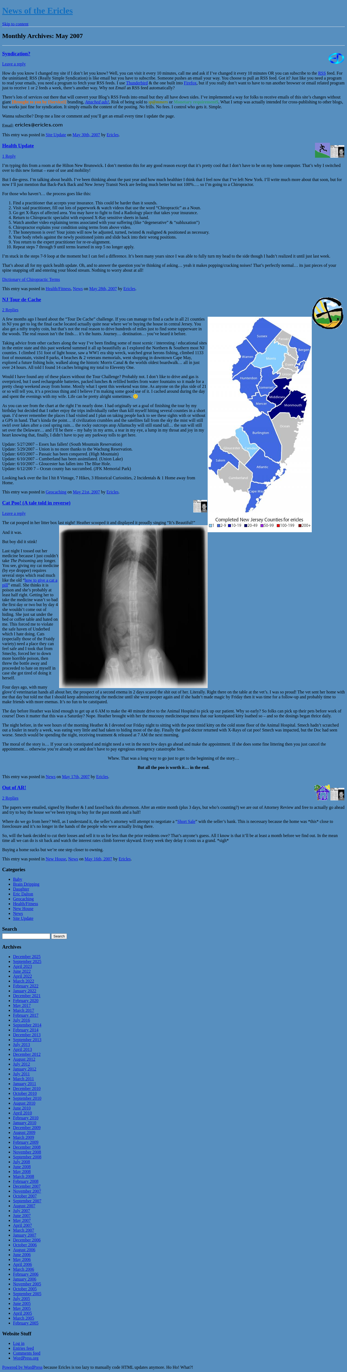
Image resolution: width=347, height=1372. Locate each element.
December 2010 (27, 1088)
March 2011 (23, 1078)
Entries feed (23, 1348)
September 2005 (27, 1293)
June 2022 (22, 971)
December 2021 (27, 995)
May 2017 (22, 1005)
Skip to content (15, 24)
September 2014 (27, 1025)
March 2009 (23, 1137)
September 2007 (27, 1201)
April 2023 (22, 966)
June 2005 (22, 1303)
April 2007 (22, 1225)
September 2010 (27, 1098)
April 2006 (22, 1264)
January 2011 (24, 1083)
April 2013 (22, 1049)
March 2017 (23, 1010)
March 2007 (23, 1230)
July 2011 (21, 1074)
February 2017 (25, 1015)
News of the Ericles (37, 10)
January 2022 (24, 990)
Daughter (21, 889)
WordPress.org (25, 1358)
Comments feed (26, 1353)
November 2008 (27, 1152)
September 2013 (27, 1039)
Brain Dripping (26, 884)
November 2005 (27, 1284)
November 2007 (27, 1191)
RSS (322, 73)
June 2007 (22, 1215)
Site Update (56, 134)
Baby (17, 879)
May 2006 (22, 1259)
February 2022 (25, 986)
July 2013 (21, 1044)
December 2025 (27, 956)
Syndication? (16, 53)
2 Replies (10, 310)
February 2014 (25, 1030)
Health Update (18, 145)
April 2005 (22, 1313)
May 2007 (22, 1220)
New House (56, 859)
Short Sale (186, 821)
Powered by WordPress (22, 1367)
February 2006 (25, 1274)
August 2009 (24, 1132)
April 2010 (22, 1113)
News (78, 288)
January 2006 (24, 1279)
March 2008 (23, 1176)
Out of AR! (14, 787)
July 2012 (21, 1064)
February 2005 (25, 1323)
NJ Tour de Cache (21, 299)
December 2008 (27, 1147)
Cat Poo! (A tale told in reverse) (36, 503)
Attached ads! (97, 102)
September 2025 (27, 961)
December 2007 (27, 1186)
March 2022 (23, 981)
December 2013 (27, 1034)
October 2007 (25, 1196)
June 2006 (22, 1254)
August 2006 (24, 1249)
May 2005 (22, 1308)
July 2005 (21, 1298)
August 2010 (24, 1103)
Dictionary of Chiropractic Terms (31, 279)
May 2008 (22, 1171)
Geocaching (56, 492)
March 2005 (23, 1318)
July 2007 (21, 1210)
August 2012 (24, 1059)
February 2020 (25, 1000)
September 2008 (27, 1157)
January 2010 (24, 1122)
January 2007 (24, 1235)
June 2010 (22, 1108)
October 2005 (25, 1289)
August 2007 (24, 1205)
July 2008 (21, 1161)
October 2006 (25, 1245)
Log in (18, 1343)
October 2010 (25, 1093)
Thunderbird (137, 83)
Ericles (112, 134)
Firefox (190, 83)
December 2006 (27, 1240)
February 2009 (25, 1142)
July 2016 (21, 1020)
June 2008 (22, 1166)
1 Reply (9, 156)
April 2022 (22, 976)
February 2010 (25, 1118)
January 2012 (24, 1069)
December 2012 (27, 1054)
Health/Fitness (58, 288)
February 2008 (25, 1181)
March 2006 (23, 1269)
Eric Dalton (23, 894)
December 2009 (27, 1127)
